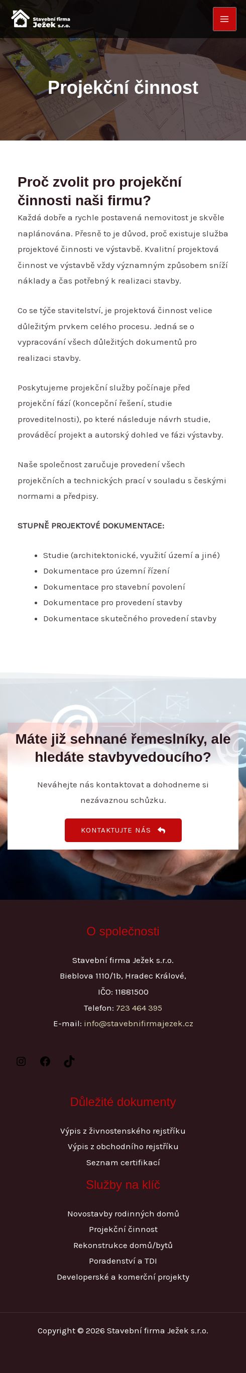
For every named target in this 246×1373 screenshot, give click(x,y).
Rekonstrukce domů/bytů (123, 1245)
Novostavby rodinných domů (123, 1213)
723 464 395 (139, 1008)
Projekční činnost (123, 1229)
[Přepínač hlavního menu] (224, 19)
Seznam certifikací (123, 1162)
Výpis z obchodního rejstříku (123, 1146)
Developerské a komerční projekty (123, 1277)
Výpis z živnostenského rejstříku (123, 1131)
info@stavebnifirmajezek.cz (138, 1023)
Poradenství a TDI (123, 1261)
